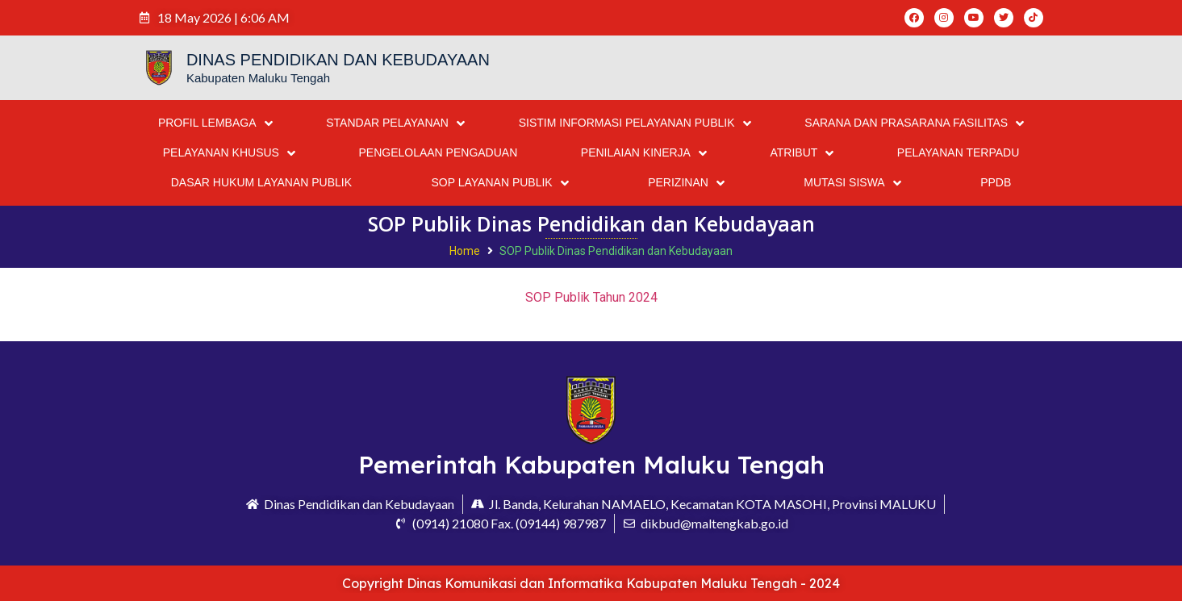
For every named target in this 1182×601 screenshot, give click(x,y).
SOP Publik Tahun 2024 (591, 297)
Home (464, 250)
